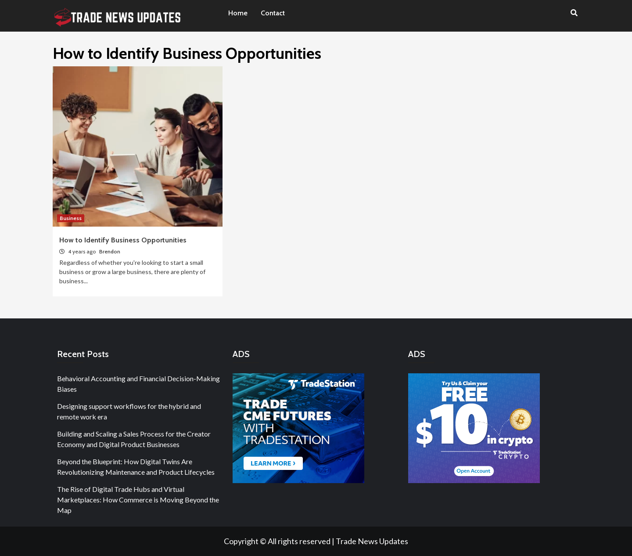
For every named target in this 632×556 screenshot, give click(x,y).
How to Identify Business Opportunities (123, 240)
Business (71, 218)
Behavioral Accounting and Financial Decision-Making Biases (138, 383)
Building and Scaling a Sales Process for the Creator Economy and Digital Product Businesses (134, 439)
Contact (273, 13)
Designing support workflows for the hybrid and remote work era (129, 411)
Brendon (109, 251)
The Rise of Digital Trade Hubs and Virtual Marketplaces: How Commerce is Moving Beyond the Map (138, 499)
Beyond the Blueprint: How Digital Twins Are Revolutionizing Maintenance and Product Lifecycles (136, 466)
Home (238, 13)
